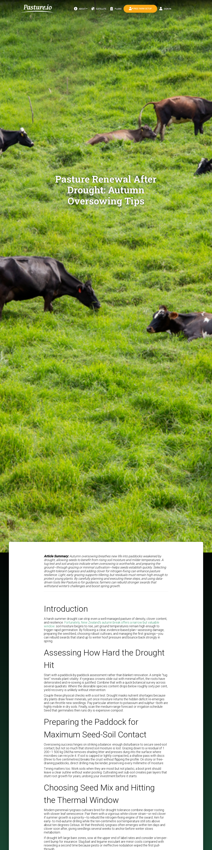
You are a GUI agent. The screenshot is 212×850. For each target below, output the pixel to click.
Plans (116, 8)
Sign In (165, 8)
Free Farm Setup (140, 8)
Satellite (98, 8)
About (81, 8)
